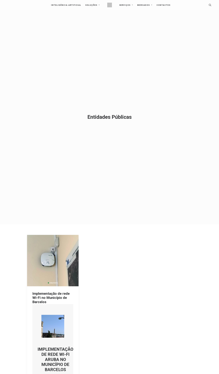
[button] (211, 5)
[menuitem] (66, 5)
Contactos (164, 5)
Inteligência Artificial (66, 5)
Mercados (144, 5)
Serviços (126, 5)
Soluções (92, 5)
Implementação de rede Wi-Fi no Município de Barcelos (51, 263)
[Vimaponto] (109, 5)
